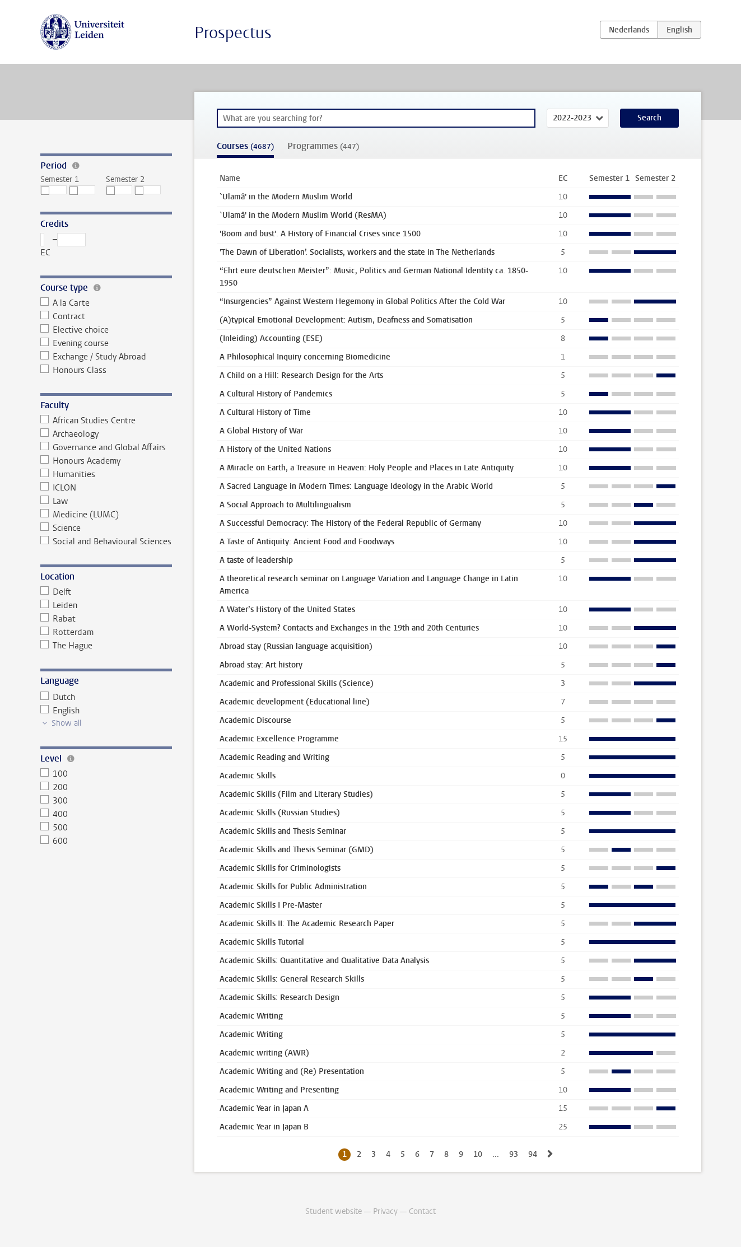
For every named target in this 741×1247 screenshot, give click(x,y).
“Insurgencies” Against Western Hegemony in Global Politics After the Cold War (362, 301)
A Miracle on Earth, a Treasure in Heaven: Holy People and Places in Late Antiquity (367, 468)
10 (477, 1154)
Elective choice (74, 329)
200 (54, 787)
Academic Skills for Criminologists (280, 868)
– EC (63, 245)
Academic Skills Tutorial (262, 942)
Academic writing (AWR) (264, 1053)
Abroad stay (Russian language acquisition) (296, 646)
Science (60, 528)
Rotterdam (67, 632)
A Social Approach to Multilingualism (285, 504)
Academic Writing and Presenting (279, 1090)
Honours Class (73, 370)
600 (54, 841)
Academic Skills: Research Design (279, 997)
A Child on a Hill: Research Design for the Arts (301, 375)
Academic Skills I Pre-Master (271, 905)
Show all (66, 723)
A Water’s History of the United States (287, 609)
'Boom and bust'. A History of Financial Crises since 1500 (320, 233)
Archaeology (69, 434)
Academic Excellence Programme (279, 739)
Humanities (68, 474)
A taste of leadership (256, 560)
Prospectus (233, 32)
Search (649, 118)
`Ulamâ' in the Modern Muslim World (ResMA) (303, 215)
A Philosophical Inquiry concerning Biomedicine (305, 357)
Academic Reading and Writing (274, 757)
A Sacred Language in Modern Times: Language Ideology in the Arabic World (356, 486)
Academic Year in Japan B (264, 1127)
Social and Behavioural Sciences (106, 541)
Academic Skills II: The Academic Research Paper (307, 923)
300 (54, 800)
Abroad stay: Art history (261, 665)
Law (54, 501)
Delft (56, 591)
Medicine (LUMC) (79, 514)
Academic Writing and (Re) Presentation (292, 1071)
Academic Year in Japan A (264, 1108)
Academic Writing (251, 1016)
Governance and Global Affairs (103, 447)
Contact (422, 1211)
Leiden (59, 605)
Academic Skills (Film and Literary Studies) (296, 794)
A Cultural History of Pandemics (276, 394)
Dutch (58, 697)
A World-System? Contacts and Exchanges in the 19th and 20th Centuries (349, 628)
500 (54, 827)
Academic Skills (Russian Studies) (280, 812)
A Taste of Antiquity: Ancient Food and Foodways (307, 541)
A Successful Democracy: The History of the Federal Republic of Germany (350, 523)
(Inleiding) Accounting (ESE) (271, 338)
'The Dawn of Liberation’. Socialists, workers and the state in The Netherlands (357, 252)
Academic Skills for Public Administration (293, 886)
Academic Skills (248, 775)
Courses (245, 146)
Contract (63, 316)
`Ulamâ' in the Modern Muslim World (286, 197)
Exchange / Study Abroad (93, 356)
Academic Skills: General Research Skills (292, 979)
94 (532, 1154)
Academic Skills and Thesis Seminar (283, 831)
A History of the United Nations (275, 449)
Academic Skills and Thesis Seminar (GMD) (297, 849)
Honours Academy (80, 460)
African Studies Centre (88, 420)
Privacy (385, 1211)
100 (54, 773)
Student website (333, 1211)
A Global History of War (261, 431)
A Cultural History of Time (265, 412)
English (60, 710)
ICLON (58, 487)
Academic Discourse (255, 720)
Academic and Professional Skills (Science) (297, 683)
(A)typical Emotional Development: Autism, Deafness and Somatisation (346, 320)
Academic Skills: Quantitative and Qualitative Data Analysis (324, 960)
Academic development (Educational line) (295, 702)
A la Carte (65, 303)
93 (513, 1154)
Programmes (323, 146)
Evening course (74, 343)
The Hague (66, 645)
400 (54, 814)
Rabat (58, 618)
